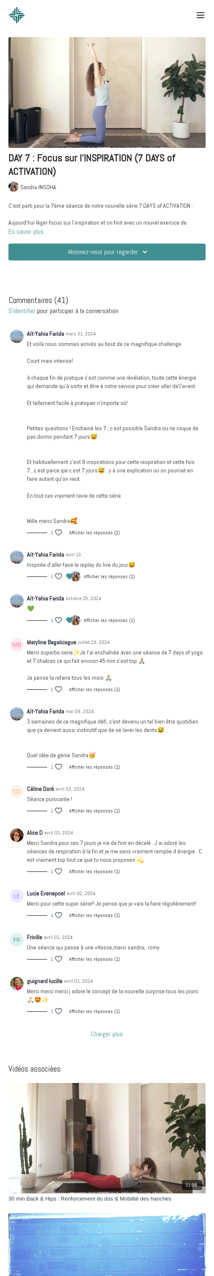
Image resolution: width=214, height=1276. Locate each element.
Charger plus (107, 1033)
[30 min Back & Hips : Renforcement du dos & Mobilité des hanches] (107, 1199)
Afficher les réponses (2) (94, 532)
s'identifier (21, 310)
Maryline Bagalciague (51, 642)
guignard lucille (44, 981)
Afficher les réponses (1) (109, 576)
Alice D (35, 832)
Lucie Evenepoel (46, 893)
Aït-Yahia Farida (45, 334)
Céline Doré (40, 789)
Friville (34, 937)
